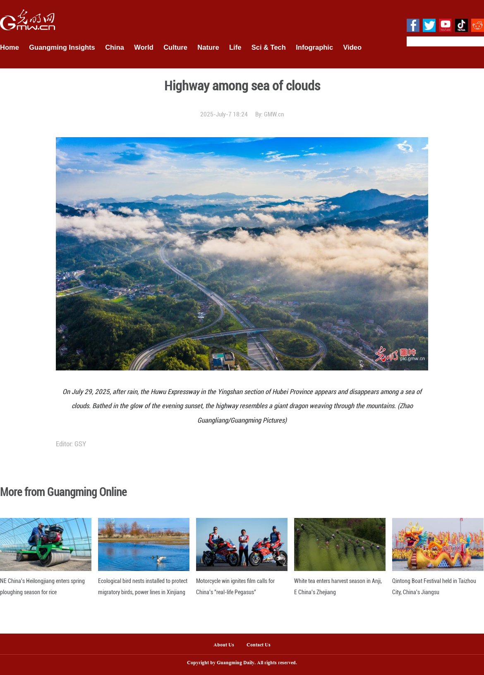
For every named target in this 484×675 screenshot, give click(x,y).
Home (9, 47)
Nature (208, 47)
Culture (175, 47)
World (143, 47)
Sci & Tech (269, 47)
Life (235, 47)
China (114, 47)
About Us (223, 645)
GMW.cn (274, 114)
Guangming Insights (62, 47)
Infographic (314, 47)
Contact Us (262, 645)
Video (352, 47)
